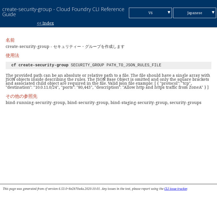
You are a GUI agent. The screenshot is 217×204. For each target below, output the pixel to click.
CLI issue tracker (175, 189)
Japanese (194, 12)
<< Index (45, 23)
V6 (150, 12)
